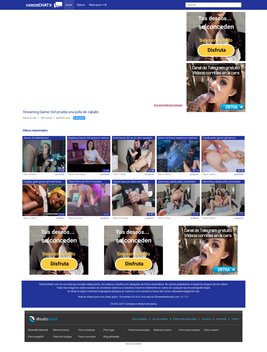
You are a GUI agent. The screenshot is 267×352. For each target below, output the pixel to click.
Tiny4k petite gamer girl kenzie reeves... (219, 138)
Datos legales (139, 319)
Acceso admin (134, 343)
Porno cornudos (87, 336)
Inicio (69, 4)
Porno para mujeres (189, 330)
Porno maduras (86, 330)
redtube (194, 218)
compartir (79, 118)
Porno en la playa (62, 336)
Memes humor (61, 330)
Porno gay (108, 330)
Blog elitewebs (111, 336)
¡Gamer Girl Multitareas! (36, 138)
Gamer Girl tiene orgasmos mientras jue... (177, 138)
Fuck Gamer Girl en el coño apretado (132, 138)
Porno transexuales (139, 330)
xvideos (60, 218)
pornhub (59, 174)
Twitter (235, 319)
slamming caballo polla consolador (177, 181)
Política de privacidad (184, 319)
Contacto (206, 319)
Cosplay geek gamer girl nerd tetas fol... (42, 182)
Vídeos (81, 4)
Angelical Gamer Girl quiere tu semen (88, 138)
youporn (194, 174)
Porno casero (211, 330)
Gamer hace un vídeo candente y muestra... (131, 182)
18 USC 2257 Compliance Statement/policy (133, 304)
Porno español (36, 336)
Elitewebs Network (38, 330)
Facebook (221, 319)
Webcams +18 (98, 4)
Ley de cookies (160, 319)
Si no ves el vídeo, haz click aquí (168, 105)
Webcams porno (162, 330)
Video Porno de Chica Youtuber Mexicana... (85, 182)
